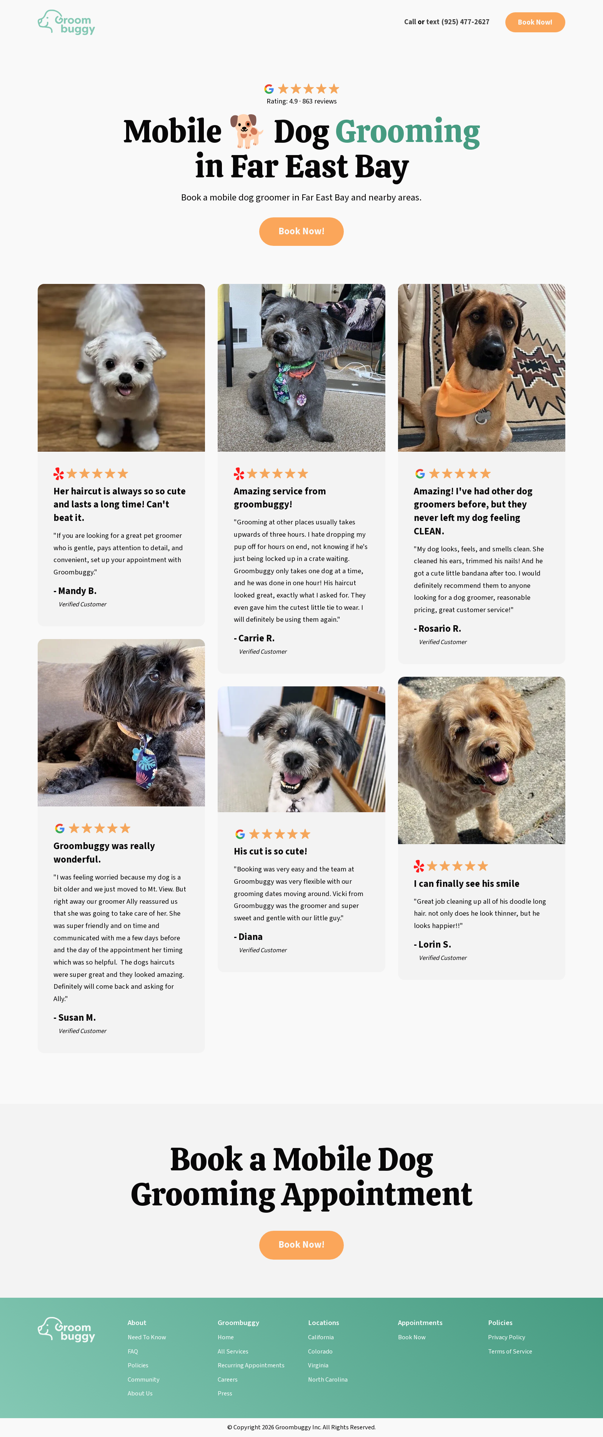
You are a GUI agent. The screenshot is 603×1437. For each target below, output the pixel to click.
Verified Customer (82, 604)
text (433, 22)
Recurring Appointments (251, 1365)
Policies (138, 1365)
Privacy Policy (506, 1337)
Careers (228, 1379)
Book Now (412, 1337)
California (321, 1337)
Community (144, 1379)
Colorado (320, 1351)
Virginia (318, 1365)
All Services (233, 1351)
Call (410, 22)
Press (225, 1393)
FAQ (133, 1351)
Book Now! (535, 22)
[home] (66, 22)
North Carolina (328, 1379)
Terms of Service (510, 1351)
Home (226, 1337)
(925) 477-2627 (465, 22)
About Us (140, 1393)
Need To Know (147, 1337)
